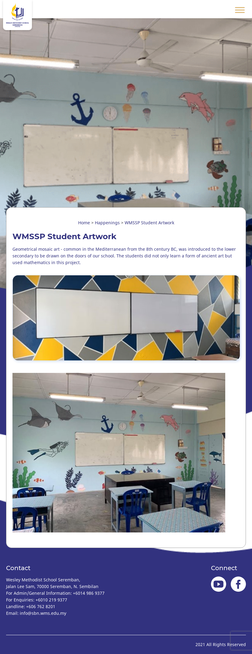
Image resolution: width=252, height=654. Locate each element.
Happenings (107, 222)
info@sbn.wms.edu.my (43, 613)
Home (84, 222)
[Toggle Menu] (240, 10)
